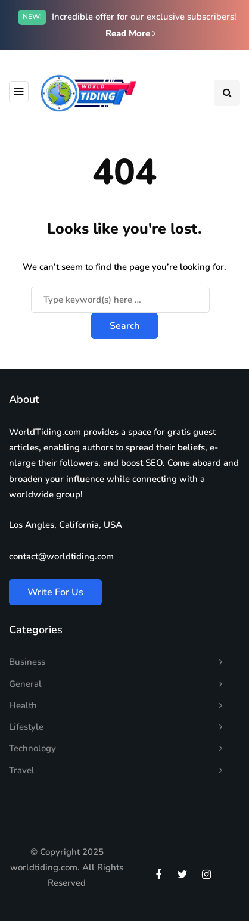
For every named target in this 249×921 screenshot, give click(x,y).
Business (27, 662)
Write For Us (55, 592)
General (25, 684)
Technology (32, 748)
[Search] (120, 300)
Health (23, 705)
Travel (22, 770)
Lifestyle (26, 727)
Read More (130, 33)
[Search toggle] (227, 93)
